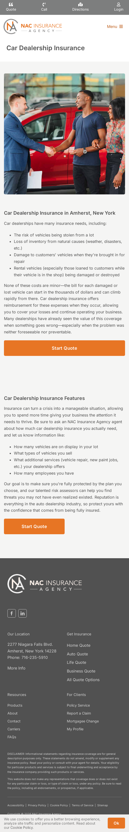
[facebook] (11, 613)
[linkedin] (22, 613)
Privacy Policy (37, 805)
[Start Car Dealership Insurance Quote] (64, 348)
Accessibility (15, 805)
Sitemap (102, 805)
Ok (116, 823)
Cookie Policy (59, 805)
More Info (16, 668)
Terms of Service (82, 805)
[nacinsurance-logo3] (44, 576)
